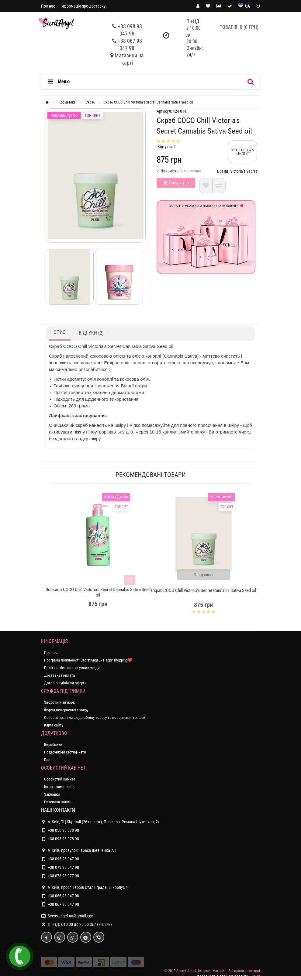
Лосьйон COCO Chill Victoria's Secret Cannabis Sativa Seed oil (97, 592)
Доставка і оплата (59, 675)
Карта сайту (53, 725)
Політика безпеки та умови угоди (72, 667)
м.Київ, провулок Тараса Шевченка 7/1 (79, 850)
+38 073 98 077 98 (63, 875)
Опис (59, 332)
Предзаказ (176, 182)
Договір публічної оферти (65, 683)
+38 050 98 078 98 (63, 830)
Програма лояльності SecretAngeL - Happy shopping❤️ (88, 660)
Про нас (48, 6)
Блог (48, 759)
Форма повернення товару (66, 710)
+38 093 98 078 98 (63, 838)
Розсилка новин (57, 802)
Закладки (52, 794)
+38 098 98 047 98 (63, 858)
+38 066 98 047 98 (63, 895)
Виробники (53, 744)
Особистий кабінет (59, 779)
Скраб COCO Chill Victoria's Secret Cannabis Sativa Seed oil (203, 590)
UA (247, 6)
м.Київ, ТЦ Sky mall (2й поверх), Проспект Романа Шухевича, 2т (100, 822)
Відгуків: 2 (166, 146)
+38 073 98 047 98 (63, 867)
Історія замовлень (59, 786)
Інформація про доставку (83, 6)
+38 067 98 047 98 (63, 904)
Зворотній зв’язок (59, 702)
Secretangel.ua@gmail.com (71, 915)
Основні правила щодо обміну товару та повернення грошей (94, 717)
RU (257, 6)
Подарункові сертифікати (65, 752)
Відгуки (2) (91, 333)
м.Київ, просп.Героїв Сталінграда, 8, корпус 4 (84, 887)
